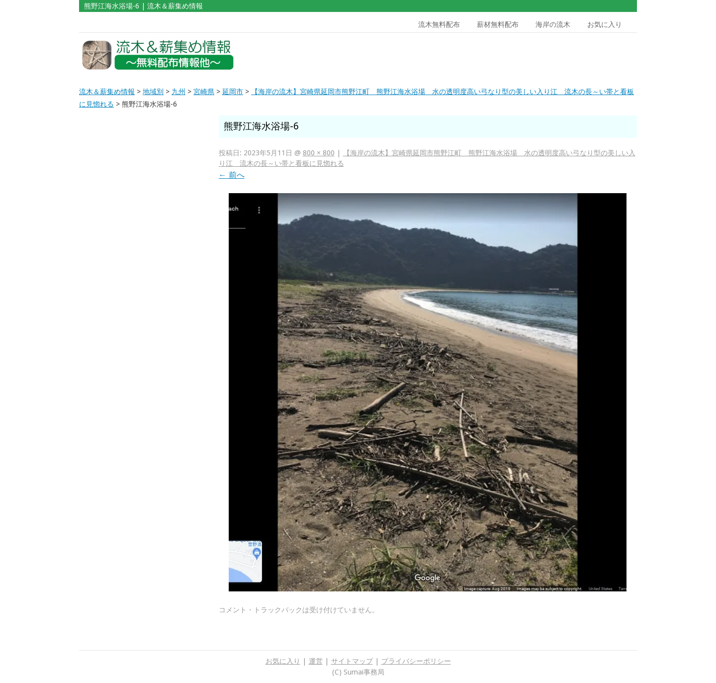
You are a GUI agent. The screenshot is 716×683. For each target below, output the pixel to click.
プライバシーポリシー (416, 661)
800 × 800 (319, 153)
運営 (316, 661)
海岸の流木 (553, 24)
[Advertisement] (566, 55)
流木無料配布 (439, 24)
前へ (232, 175)
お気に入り (604, 24)
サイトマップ (352, 661)
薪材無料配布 (498, 24)
